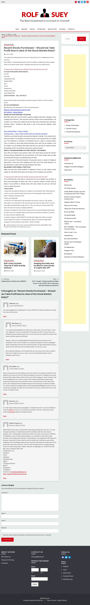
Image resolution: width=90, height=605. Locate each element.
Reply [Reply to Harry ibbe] (5, 394)
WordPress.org (67, 579)
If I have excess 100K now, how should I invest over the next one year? (26, 69)
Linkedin (85, 2)
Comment (4, 493)
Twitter (82, 2)
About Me (24, 29)
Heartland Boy (68, 235)
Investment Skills (28, 225)
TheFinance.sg (68, 163)
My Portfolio (36, 225)
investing (12, 412)
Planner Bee (68, 170)
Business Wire (52, 29)
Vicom (29, 227)
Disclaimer (62, 29)
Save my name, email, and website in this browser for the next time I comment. (27, 535)
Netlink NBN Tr (45, 225)
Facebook (79, 2)
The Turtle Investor (70, 188)
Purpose (32, 29)
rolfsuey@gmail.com (37, 557)
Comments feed (68, 576)
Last (41, 572)
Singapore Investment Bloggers (74, 167)
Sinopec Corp (7, 227)
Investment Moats (69, 215)
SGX (50, 225)
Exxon (21, 225)
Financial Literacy (9, 44)
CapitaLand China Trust (12, 225)
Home (3, 2)
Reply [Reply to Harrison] (5, 416)
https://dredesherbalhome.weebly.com (15, 474)
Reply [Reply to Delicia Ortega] (5, 478)
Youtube (87, 2)
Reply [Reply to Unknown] (5, 316)
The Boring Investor (70, 218)
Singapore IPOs (69, 250)
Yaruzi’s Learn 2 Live (70, 232)
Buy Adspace (68, 254)
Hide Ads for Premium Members (74, 257)
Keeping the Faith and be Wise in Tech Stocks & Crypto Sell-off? (44, 265)
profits (11, 410)
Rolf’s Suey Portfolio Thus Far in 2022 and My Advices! (14, 265)
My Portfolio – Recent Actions (13, 112)
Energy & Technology (72, 125)
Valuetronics (23, 227)
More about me (6, 557)
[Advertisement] (75, 80)
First (32, 572)
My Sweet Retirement (71, 239)
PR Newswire (41, 29)
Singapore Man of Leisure (72, 202)
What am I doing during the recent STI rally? (17, 110)
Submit (35, 584)
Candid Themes (62, 600)
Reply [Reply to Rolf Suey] (7, 359)
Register (65, 566)
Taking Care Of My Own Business (74, 209)
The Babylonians (69, 247)
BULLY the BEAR (69, 212)
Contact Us (71, 29)
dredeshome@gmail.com (18, 472)
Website (4, 528)
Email (3, 520)
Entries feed (67, 573)
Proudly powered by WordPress (33, 600)
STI (18, 227)
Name (3, 513)
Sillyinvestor (68, 185)
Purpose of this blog (7, 560)
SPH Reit (14, 227)
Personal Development (73, 132)
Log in (65, 570)
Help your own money (70, 205)
